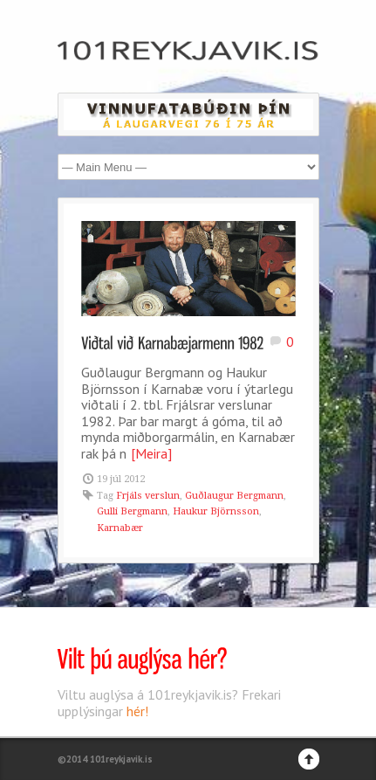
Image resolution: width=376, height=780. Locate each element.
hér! (137, 711)
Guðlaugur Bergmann (234, 495)
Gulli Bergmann (132, 511)
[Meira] (151, 453)
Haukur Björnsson (216, 511)
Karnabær (120, 528)
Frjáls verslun (148, 495)
